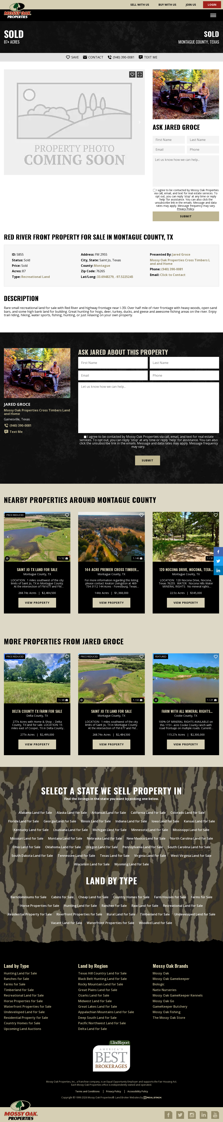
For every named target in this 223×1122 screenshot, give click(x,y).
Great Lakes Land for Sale (97, 1006)
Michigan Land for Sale (110, 829)
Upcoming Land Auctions (22, 1028)
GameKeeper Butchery (170, 1006)
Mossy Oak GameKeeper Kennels (178, 995)
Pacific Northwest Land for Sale (102, 1022)
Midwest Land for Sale (95, 1000)
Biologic (158, 983)
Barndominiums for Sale (29, 896)
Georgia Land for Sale (60, 820)
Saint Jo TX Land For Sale (37, 569)
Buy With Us (167, 4)
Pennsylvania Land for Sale (143, 846)
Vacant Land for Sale (66, 922)
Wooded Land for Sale (155, 922)
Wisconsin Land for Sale (92, 863)
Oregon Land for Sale (102, 846)
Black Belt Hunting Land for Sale (102, 978)
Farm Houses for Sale (170, 896)
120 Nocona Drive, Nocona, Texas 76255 (185, 569)
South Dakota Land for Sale (32, 855)
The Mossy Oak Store (169, 1017)
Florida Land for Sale (23, 820)
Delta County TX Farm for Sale (37, 710)
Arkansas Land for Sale (109, 812)
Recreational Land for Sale (183, 905)
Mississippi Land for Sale (191, 829)
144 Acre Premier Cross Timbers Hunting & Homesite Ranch (111, 569)
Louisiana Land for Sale (70, 829)
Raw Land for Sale (145, 905)
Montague (102, 265)
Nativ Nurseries (164, 989)
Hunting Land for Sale (80, 905)
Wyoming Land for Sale (131, 863)
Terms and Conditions (87, 1090)
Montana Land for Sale (65, 837)
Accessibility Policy (137, 1090)
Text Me (13, 431)
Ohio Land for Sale (26, 846)
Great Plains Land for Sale (97, 989)
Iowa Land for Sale (165, 820)
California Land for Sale (148, 812)
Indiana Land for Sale (131, 820)
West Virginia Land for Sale (191, 855)
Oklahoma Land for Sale (63, 846)
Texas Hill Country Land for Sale (102, 972)
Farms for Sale (201, 896)
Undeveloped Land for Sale (195, 913)
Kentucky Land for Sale (31, 829)
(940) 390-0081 (172, 269)
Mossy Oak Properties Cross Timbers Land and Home (180, 262)
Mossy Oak (161, 972)
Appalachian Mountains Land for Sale (106, 1011)
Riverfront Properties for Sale (79, 913)
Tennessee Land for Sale (76, 855)
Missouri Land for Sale (26, 837)
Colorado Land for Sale (187, 812)
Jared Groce (181, 254)
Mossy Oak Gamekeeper (171, 978)
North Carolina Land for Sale (191, 837)
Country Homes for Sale (131, 896)
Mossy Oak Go (163, 1000)
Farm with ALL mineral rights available (186, 710)
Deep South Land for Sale (97, 1017)
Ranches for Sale (114, 905)
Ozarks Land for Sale (93, 995)
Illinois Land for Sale (96, 820)
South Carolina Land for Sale (189, 846)
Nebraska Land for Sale (104, 837)
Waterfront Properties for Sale (110, 922)
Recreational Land (35, 277)
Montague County (193, 42)
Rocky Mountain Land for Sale (100, 983)
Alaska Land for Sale (72, 812)
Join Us (191, 4)
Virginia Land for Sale (150, 855)
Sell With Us (139, 4)
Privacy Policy (185, 209)
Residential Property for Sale (30, 913)
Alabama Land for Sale (35, 812)
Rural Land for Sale (121, 913)
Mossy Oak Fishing (166, 1011)
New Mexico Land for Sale (146, 837)
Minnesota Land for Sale (149, 829)
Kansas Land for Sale (199, 820)
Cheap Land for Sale (93, 896)
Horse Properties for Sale (39, 905)
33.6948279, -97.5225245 (115, 277)
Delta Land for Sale (92, 1028)
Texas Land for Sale (115, 855)
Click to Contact (172, 275)
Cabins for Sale (62, 896)
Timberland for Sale (155, 913)
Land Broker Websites (127, 1096)
